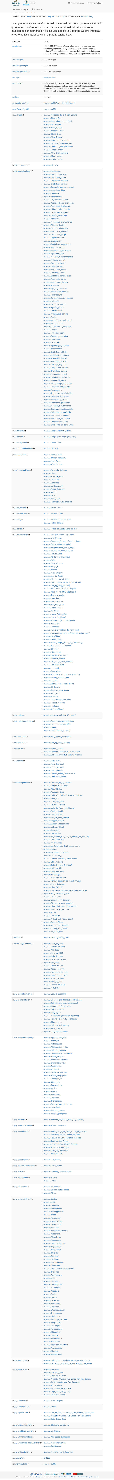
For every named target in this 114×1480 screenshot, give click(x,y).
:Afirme (50, 1193)
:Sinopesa (51, 1256)
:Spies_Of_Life (53, 868)
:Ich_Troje (51, 165)
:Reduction (51, 627)
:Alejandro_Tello (53, 514)
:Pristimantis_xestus (55, 269)
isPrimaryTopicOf (21, 109)
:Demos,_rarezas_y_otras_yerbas (60, 859)
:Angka (50, 317)
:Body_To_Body (53, 563)
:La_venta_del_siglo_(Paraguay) (60, 715)
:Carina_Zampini (54, 150)
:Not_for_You (52, 833)
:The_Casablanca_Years (57, 894)
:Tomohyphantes (54, 1212)
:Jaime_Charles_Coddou (57, 140)
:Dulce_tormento (54, 1009)
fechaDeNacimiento (24, 1166)
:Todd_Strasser (53, 128)
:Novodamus (52, 1218)
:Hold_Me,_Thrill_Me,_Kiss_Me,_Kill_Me (63, 795)
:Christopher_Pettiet (55, 777)
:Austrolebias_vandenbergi (57, 320)
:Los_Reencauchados (56, 1032)
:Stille (49, 560)
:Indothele (51, 1335)
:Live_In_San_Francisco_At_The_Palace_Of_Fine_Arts (69, 1413)
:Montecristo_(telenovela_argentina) (61, 1016)
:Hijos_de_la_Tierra (55, 1376)
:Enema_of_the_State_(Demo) (59, 684)
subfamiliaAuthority (24, 1431)
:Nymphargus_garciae (56, 314)
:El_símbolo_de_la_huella (57, 1388)
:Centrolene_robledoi (55, 352)
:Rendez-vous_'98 (54, 703)
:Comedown (52, 598)
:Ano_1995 (51, 963)
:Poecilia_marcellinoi (55, 216)
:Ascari (50, 495)
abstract (17, 46)
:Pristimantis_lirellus (55, 178)
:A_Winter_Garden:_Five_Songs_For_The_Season (67, 1379)
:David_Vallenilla (54, 1166)
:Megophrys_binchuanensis (58, 222)
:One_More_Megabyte (56, 655)
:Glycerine (51, 649)
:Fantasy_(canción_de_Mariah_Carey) (62, 881)
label (16, 97)
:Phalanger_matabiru (55, 361)
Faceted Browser (76, 3)
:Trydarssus (52, 1342)
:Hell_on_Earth (53, 554)
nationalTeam (21, 514)
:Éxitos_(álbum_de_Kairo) (57, 544)
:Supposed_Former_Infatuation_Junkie (62, 541)
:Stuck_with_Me (53, 601)
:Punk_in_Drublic (54, 811)
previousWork (21, 535)
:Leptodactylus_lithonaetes (57, 327)
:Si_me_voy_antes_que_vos (58, 551)
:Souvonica (51, 624)
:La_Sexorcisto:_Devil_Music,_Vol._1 (62, 846)
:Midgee (50, 1278)
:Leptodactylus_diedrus (56, 355)
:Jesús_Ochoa (53, 159)
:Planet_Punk (52, 897)
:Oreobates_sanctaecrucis (57, 276)
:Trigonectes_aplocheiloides (58, 393)
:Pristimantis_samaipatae (57, 418)
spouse (18, 761)
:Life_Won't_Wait (54, 665)
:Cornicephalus (53, 311)
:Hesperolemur (53, 1221)
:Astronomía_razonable (56, 925)
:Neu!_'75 (51, 798)
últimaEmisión (22, 1452)
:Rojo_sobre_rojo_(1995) (57, 1392)
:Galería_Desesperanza (56, 824)
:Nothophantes (53, 197)
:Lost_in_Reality (53, 576)
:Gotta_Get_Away (54, 871)
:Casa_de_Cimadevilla (56, 1151)
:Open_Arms (52, 671)
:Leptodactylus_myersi (56, 212)
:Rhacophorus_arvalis (56, 422)
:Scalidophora (52, 1446)
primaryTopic (20, 1464)
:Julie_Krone (52, 761)
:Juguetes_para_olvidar (56, 690)
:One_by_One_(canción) (57, 586)
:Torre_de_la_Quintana (56, 1147)
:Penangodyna (53, 295)
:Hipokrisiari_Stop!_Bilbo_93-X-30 (60, 906)
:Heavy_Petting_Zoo (55, 614)
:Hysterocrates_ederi (55, 174)
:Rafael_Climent (53, 523)
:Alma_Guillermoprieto (56, 153)
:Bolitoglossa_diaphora (56, 399)
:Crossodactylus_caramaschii (59, 187)
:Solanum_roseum (54, 1110)
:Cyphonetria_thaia (54, 238)
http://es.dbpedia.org (56, 16)
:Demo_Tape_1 (53, 608)
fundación (20, 1187)
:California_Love (53, 1373)
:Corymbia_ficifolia (54, 273)
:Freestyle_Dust (53, 476)
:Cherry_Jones (53, 156)
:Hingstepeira (52, 1323)
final (18, 1172)
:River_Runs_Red (54, 840)
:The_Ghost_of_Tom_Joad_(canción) (62, 674)
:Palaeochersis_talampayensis (59, 1269)
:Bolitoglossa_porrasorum (57, 250)
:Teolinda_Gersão (54, 131)
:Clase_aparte (53, 1022)
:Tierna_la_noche (54, 595)
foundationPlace (22, 470)
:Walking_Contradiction (56, 677)
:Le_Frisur (51, 681)
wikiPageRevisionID (22, 72)
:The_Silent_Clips (54, 605)
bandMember (20, 165)
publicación (21, 1413)
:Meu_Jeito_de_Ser (55, 878)
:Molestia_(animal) (54, 260)
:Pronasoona (52, 1240)
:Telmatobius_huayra (55, 358)
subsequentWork (22, 783)
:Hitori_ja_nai (52, 652)
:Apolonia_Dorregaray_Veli (58, 143)
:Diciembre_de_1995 (55, 959)
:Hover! (50, 1407)
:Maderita (51, 696)
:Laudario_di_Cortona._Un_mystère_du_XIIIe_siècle (68, 1363)
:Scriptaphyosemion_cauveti (58, 298)
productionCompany (23, 721)
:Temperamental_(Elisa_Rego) (59, 547)
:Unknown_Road (54, 827)
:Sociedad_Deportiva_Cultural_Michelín (63, 755)
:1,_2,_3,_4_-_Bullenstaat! (57, 646)
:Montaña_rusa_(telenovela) (58, 1452)
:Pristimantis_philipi (55, 235)
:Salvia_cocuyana (54, 1057)
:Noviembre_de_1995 (55, 972)
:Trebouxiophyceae (55, 1126)
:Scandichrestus (53, 1262)
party (17, 520)
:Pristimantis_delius (55, 279)
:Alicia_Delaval (53, 137)
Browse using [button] (20, 9)
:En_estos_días (53, 932)
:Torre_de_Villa (53, 1154)
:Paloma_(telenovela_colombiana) (60, 1019)
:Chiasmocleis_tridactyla (57, 209)
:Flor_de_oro (52, 1013)
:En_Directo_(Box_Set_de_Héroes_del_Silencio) (66, 836)
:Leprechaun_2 (53, 856)
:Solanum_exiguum (55, 1050)
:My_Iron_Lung (53, 843)
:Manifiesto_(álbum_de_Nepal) (59, 620)
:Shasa (50, 473)
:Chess (50, 727)
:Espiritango (52, 875)
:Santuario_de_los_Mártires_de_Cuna (62, 1135)
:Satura (50, 849)
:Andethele (51, 1291)
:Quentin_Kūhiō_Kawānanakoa (59, 773)
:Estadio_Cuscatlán (55, 994)
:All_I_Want (51, 693)
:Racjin (50, 1181)
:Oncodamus (52, 1266)
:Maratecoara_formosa (56, 282)
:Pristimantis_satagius (56, 181)
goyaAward (20, 508)
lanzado (20, 1401)
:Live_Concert (52, 538)
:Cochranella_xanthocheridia (58, 409)
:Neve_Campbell (54, 764)
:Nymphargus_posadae (56, 346)
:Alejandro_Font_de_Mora (57, 520)
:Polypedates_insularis (56, 368)
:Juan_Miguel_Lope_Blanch (58, 121)
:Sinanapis (51, 1227)
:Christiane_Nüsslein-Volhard (58, 147)
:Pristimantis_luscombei (56, 415)
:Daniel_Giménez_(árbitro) (57, 431)
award (18, 115)
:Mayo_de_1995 (53, 953)
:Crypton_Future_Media (56, 1190)
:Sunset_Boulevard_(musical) (59, 721)
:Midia (49, 1202)
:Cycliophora (52, 171)
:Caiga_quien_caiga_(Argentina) (60, 437)
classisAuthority (23, 1126)
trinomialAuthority (23, 1437)
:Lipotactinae (52, 1431)
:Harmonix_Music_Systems (58, 502)
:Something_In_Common (57, 900)
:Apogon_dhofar (53, 323)
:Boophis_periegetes (55, 1114)
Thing (28, 16)
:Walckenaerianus (54, 1310)
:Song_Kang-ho (53, 770)
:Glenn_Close (52, 134)
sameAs (18, 1458)
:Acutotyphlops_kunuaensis (58, 384)
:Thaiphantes (52, 1250)
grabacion (20, 1360)
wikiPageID (18, 60)
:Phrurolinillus (52, 1237)
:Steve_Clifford (53, 455)
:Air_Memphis (52, 1187)
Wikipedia (39, 1477)
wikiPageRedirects (23, 944)
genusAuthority (22, 1199)
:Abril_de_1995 (53, 982)
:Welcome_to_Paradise (56, 909)
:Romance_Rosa (54, 792)
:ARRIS (50, 492)
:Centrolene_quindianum (57, 403)
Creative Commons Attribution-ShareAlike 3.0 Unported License (79, 1477)
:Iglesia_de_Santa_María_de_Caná (61, 529)
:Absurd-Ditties (53, 789)
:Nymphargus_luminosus (57, 377)
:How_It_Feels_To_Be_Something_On (62, 582)
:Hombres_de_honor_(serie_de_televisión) (64, 1120)
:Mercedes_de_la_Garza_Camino (60, 115)
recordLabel (20, 737)
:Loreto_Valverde (54, 767)
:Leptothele (51, 342)
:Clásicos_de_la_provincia (57, 783)
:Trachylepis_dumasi (55, 371)
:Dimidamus (52, 1316)
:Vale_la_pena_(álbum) (56, 817)
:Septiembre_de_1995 (56, 975)
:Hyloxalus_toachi (54, 333)
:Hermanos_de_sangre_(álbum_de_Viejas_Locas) (67, 633)
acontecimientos (23, 994)
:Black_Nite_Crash (54, 1395)
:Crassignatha (52, 1224)
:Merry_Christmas (54, 884)
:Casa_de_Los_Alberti (56, 1141)
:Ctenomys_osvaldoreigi (56, 1425)
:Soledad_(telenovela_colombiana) (61, 1003)
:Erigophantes (52, 241)
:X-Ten (50, 913)
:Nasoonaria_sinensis (55, 231)
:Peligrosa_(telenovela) (56, 1025)
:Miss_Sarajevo (53, 573)
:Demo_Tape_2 (53, 639)
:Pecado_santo (53, 1028)
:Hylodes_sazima (54, 308)
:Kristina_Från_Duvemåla (57, 724)
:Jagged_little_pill (54, 821)
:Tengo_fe (51, 566)
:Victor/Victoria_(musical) (57, 731)
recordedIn (20, 743)
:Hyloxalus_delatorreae (56, 396)
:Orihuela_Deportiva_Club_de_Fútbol (62, 752)
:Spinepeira (51, 301)
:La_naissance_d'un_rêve (57, 700)
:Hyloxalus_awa (53, 266)
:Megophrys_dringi (54, 190)
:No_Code (51, 611)
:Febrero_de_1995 (54, 985)
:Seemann (51, 1369)
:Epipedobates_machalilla (57, 412)
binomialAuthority (22, 171)
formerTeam (20, 455)
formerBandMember (23, 449)
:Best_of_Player (53, 922)
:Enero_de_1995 (54, 966)
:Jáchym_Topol (53, 118)
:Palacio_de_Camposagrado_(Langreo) (63, 1138)
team (17, 938)
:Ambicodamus (53, 1348)
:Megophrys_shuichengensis (58, 257)
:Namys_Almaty (53, 748)
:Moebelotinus (53, 1354)
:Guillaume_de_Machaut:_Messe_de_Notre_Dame (67, 1360)
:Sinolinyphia (52, 1326)
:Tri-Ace (50, 1178)
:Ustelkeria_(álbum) (55, 617)
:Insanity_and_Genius (56, 928)
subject (16, 77)
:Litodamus (51, 1259)
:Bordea (50, 1199)
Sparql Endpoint (95, 3)
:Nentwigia (51, 193)
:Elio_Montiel (52, 124)
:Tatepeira (51, 1253)
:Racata (50, 330)
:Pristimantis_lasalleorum (57, 206)
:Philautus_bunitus (54, 225)
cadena (19, 1120)
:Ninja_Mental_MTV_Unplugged (60, 592)
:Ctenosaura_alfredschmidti (58, 1053)
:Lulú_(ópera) (52, 1160)
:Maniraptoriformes (54, 1443)
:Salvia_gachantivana (55, 1072)
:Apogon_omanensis (55, 289)
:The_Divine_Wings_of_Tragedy (60, 589)
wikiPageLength (20, 66)
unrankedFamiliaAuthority (27, 1443)
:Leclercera (51, 1300)
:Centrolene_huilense (55, 184)
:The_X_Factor (53, 1385)
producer (19, 715)
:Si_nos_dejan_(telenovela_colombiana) (63, 1000)
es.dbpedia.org (87, 16)
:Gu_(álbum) (52, 636)
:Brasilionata (52, 339)
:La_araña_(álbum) (55, 805)
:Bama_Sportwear (54, 489)
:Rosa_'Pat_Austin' (54, 263)
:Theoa (50, 1215)
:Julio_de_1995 (53, 956)
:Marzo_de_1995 (54, 978)
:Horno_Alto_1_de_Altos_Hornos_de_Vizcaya (65, 1131)
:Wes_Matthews (53, 464)
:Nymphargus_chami (55, 374)
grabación (20, 1369)
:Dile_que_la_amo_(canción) (58, 662)
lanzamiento (21, 1407)
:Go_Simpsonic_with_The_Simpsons (61, 1382)
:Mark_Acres (52, 461)
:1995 (49, 77)
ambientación (22, 1000)
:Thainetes (51, 285)
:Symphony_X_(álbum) (56, 852)
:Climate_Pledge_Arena (56, 938)
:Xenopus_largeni (54, 247)
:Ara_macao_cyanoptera (57, 1437)
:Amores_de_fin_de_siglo (57, 1006)
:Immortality (52, 668)
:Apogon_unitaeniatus (56, 336)
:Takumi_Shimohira (55, 458)
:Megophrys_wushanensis (57, 406)
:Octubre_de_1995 (54, 947)
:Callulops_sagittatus (55, 365)
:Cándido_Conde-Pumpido (57, 1172)
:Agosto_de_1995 (54, 969)
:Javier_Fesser (53, 508)
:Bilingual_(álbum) (54, 658)
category (19, 431)
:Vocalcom (51, 483)
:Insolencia (51, 706)
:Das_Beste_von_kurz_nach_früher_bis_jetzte (65, 890)
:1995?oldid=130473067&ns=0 (59, 103)
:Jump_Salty (52, 830)
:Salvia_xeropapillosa (55, 1076)
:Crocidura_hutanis (54, 304)
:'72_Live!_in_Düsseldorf (57, 557)
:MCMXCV (51, 988)
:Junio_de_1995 (53, 944)
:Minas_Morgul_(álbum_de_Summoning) (63, 643)
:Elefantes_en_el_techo (56, 579)
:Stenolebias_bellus (55, 380)
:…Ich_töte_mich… (55, 802)
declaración (21, 1131)
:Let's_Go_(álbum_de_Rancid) (59, 808)
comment (18, 83)
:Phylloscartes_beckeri (56, 200)
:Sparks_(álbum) (54, 814)
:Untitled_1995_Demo (56, 786)
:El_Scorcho (52, 687)
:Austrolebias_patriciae (56, 292)
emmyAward (20, 443)
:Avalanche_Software (55, 470)
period (18, 529)
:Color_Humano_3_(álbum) (58, 865)
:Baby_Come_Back (55, 1419)
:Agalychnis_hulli (54, 254)
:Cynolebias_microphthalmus (58, 425)
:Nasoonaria (52, 1234)
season (18, 748)
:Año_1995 (51, 950)
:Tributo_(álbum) (54, 709)
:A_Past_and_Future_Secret (58, 919)
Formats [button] (37, 9)
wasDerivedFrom (21, 103)
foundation (21, 1178)
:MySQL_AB (52, 499)
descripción (21, 1160)
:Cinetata (51, 1351)
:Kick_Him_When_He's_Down (59, 535)
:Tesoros (50, 570)
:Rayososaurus (53, 1329)
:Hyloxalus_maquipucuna (57, 387)
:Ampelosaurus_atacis (56, 1345)
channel (18, 437)
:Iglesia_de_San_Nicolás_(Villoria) (60, 1144)
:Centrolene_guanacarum (57, 244)
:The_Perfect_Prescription (57, 737)
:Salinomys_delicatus (55, 1319)
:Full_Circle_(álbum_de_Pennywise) (61, 630)
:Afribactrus (51, 219)
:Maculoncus (52, 1288)
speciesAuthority (23, 1425)
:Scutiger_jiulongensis (56, 228)
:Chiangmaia (52, 1332)
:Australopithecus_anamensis (59, 203)
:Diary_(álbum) (53, 887)
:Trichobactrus (53, 349)
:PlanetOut (51, 480)
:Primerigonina (53, 390)
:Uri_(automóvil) (53, 486)
